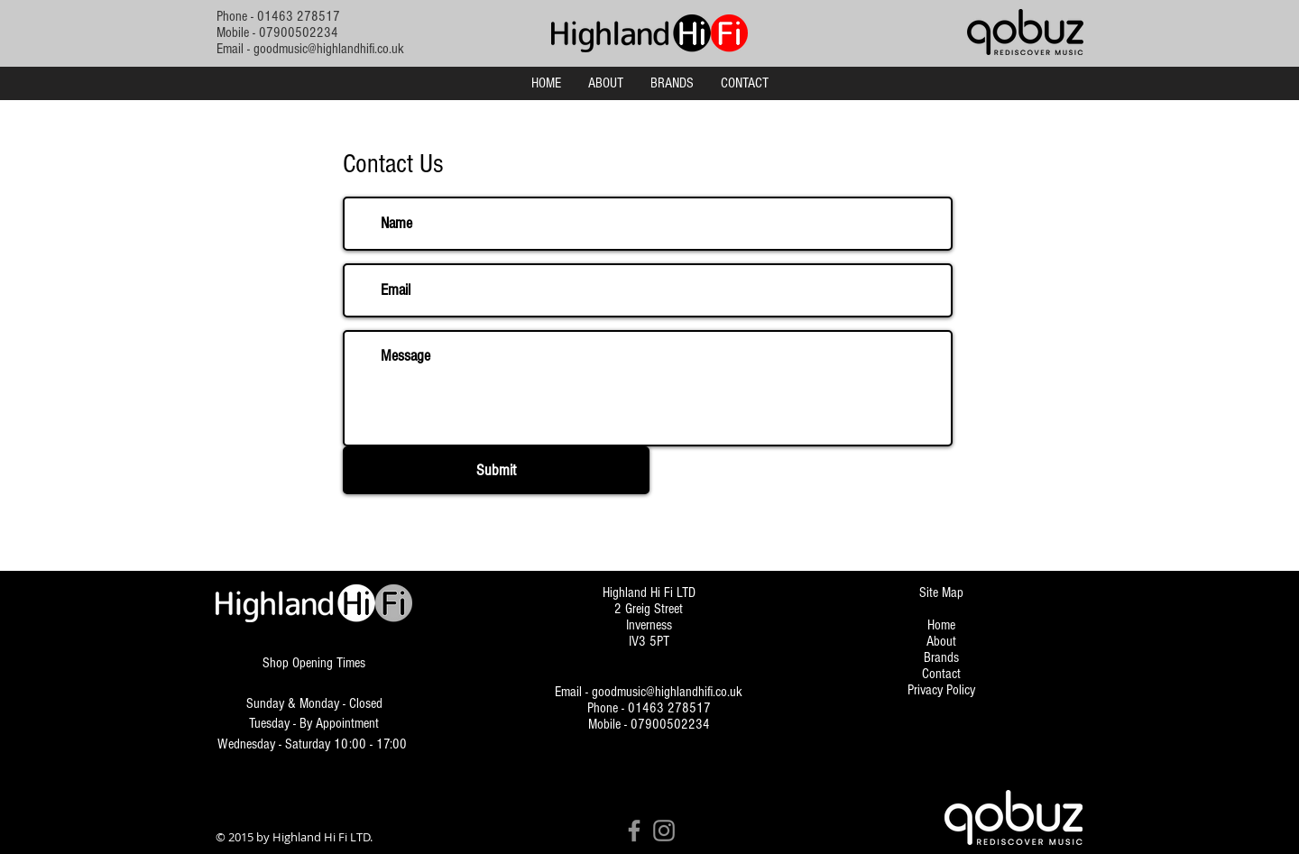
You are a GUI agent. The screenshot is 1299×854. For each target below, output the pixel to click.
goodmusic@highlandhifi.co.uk (328, 49)
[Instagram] (664, 830)
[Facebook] (634, 830)
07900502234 (298, 32)
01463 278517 (298, 16)
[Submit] (496, 470)
